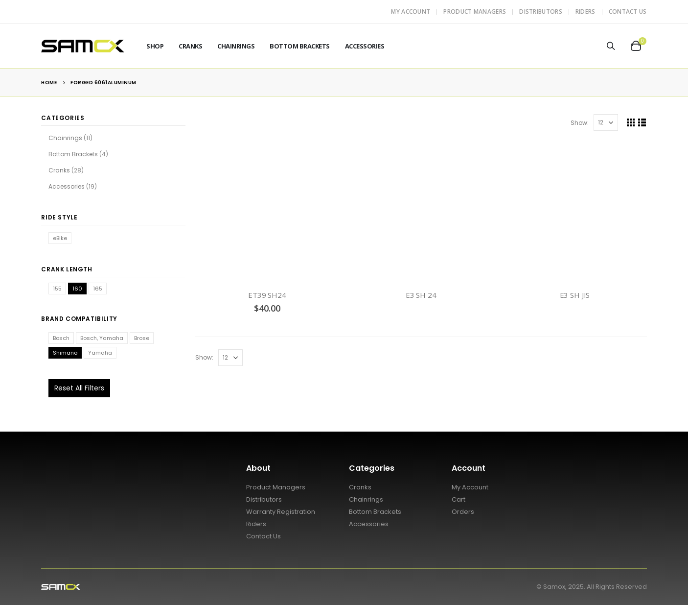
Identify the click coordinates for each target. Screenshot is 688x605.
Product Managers (474, 11)
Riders (585, 11)
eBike (60, 238)
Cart (458, 499)
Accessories (365, 46)
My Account (410, 11)
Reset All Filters (79, 388)
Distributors (540, 11)
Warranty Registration (280, 511)
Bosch (61, 338)
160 (77, 288)
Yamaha (100, 353)
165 (97, 288)
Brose (141, 338)
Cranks (190, 46)
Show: (580, 123)
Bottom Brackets (300, 46)
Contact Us (628, 11)
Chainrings (235, 46)
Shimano (65, 353)
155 (57, 288)
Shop (154, 46)
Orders (463, 511)
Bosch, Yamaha (101, 338)
